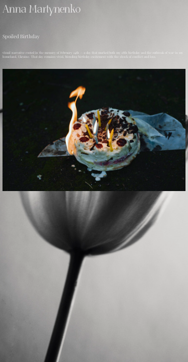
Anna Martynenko (42, 9)
